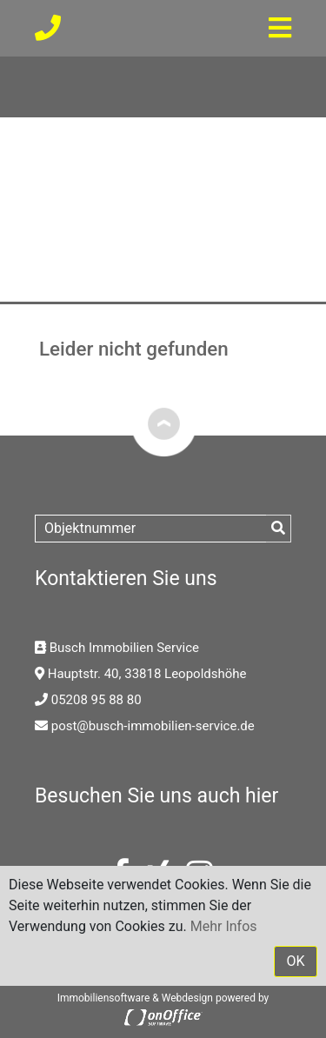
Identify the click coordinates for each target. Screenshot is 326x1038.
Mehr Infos (223, 926)
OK (295, 961)
